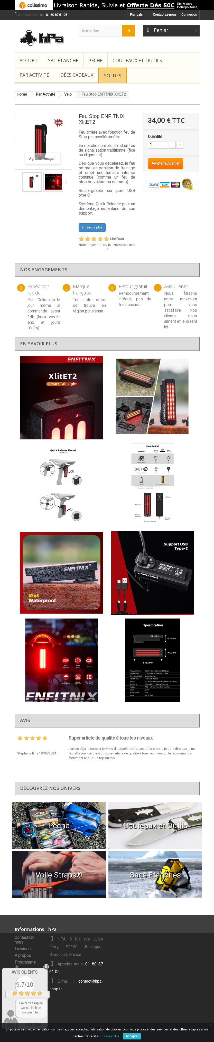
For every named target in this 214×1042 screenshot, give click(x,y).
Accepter (132, 1036)
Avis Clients (25, 972)
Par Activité (34, 75)
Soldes (112, 75)
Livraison (23, 949)
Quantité (155, 136)
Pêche (95, 60)
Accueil (29, 60)
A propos (23, 955)
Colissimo (46, 300)
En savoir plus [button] (92, 227)
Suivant (67, 182)
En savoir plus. (110, 1036)
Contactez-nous (164, 14)
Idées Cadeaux (76, 75)
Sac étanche (63, 60)
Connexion (189, 14)
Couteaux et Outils (137, 60)
